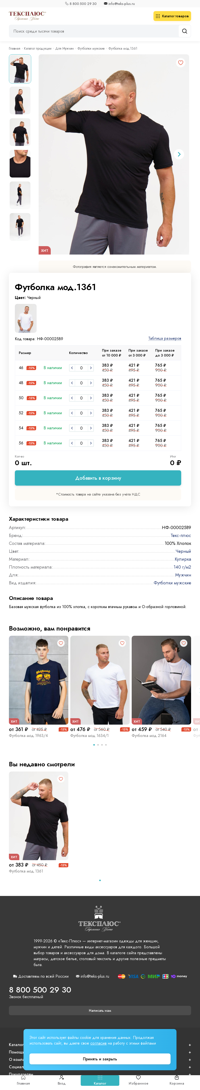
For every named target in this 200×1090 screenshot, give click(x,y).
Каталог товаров (172, 16)
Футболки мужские (91, 48)
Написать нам (100, 1010)
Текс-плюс (181, 535)
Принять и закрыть (100, 1059)
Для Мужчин (64, 48)
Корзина (177, 1080)
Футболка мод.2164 (149, 735)
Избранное (138, 1080)
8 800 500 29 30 (83, 4)
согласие (98, 1043)
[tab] (94, 745)
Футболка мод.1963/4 (28, 735)
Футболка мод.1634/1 (89, 735)
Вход (62, 1080)
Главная (23, 1080)
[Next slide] (179, 154)
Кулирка (183, 559)
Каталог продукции (37, 48)
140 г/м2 (182, 567)
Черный (183, 551)
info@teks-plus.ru (121, 4)
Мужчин (183, 575)
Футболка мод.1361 (26, 871)
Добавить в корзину (98, 478)
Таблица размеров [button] (164, 339)
